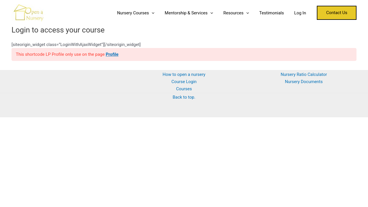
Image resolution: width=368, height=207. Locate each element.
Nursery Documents (304, 81)
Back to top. (183, 97)
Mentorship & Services (194, 13)
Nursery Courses (143, 13)
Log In (301, 13)
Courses (184, 88)
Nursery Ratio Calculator (304, 74)
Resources (240, 13)
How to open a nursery (184, 74)
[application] (159, 13)
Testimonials (274, 13)
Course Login (184, 81)
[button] (336, 13)
